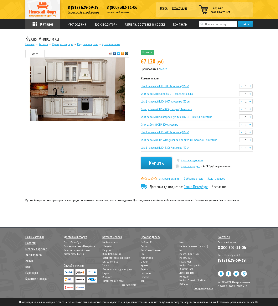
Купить (156, 163)
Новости (30, 243)
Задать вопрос (216, 178)
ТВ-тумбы (107, 246)
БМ (180, 250)
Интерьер (107, 277)
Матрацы (106, 250)
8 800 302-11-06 (232, 247)
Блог (28, 266)
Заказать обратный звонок (83, 12)
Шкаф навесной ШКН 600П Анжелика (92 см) (166, 101)
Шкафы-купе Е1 (110, 261)
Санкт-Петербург (196, 186)
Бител (163, 69)
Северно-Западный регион (77, 250)
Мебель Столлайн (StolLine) (192, 280)
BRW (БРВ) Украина (111, 254)
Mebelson (184, 276)
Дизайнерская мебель (113, 281)
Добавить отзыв (193, 178)
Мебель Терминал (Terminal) (193, 246)
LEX (143, 254)
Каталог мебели (112, 237)
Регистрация (179, 8)
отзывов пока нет (169, 178)
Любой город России (74, 254)
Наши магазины (34, 237)
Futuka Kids (185, 261)
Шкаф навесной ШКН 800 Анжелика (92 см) (165, 86)
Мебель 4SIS (185, 257)
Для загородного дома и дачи (117, 269)
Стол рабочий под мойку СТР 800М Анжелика (167, 94)
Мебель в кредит (36, 249)
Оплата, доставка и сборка (145, 24)
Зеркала (106, 265)
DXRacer (183, 284)
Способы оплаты (74, 265)
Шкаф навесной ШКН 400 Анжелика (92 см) (165, 132)
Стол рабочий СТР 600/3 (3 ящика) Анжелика (166, 109)
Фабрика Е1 (146, 242)
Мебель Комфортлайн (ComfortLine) (190, 267)
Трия (143, 281)
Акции (29, 260)
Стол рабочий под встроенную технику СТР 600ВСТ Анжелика (176, 117)
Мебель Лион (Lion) (188, 254)
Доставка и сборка (75, 237)
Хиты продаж (33, 255)
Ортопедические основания (116, 257)
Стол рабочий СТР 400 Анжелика (159, 124)
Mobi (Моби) (147, 257)
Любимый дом (186, 272)
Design (144, 261)
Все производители (203, 288)
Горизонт (145, 277)
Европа (144, 269)
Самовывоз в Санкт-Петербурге (79, 246)
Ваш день (146, 273)
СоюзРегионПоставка (151, 250)
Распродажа (77, 24)
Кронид (144, 265)
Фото (35, 54)
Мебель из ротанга (111, 242)
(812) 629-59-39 (231, 260)
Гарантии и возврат (37, 278)
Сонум (144, 246)
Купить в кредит (190, 166)
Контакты (180, 24)
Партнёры (31, 272)
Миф (181, 242)
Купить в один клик (192, 160)
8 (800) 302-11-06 (122, 7)
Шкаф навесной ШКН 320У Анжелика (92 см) (165, 147)
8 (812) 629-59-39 (83, 7)
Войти (163, 8)
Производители (105, 24)
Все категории (129, 284)
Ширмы (106, 273)
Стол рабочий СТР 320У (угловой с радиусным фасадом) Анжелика (179, 140)
